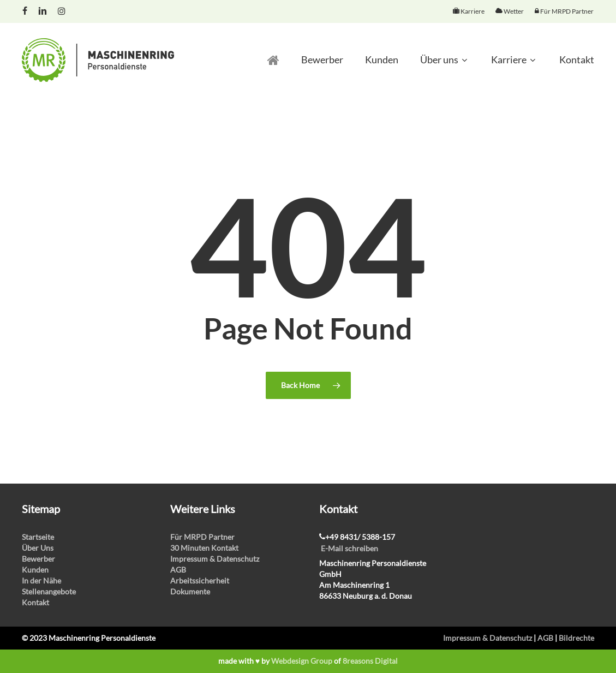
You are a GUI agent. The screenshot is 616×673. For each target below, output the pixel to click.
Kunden (35, 569)
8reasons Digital (370, 660)
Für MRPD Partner (202, 536)
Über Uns (37, 547)
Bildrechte (576, 637)
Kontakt (35, 602)
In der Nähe (41, 580)
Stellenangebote (49, 591)
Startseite (38, 536)
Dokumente (190, 591)
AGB (178, 569)
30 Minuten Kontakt (204, 547)
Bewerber (38, 558)
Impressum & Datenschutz (214, 558)
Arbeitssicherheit (199, 580)
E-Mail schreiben (349, 548)
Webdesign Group (301, 660)
